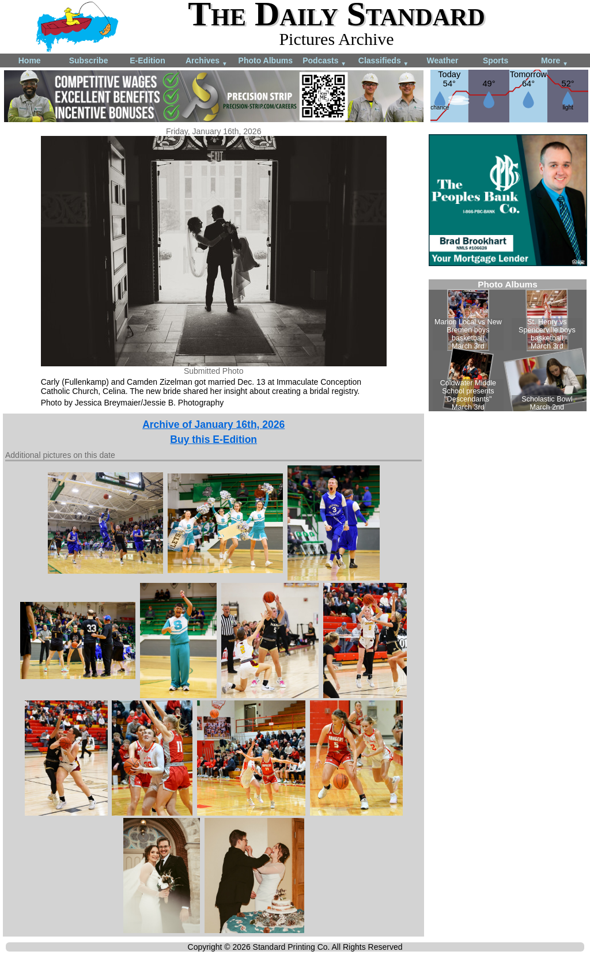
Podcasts (324, 61)
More (554, 61)
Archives (207, 61)
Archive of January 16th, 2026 (213, 424)
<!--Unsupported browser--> (508, 345)
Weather (442, 60)
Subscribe (88, 60)
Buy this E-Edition (213, 439)
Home (29, 60)
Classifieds (383, 61)
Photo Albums (266, 60)
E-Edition (147, 60)
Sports (495, 60)
